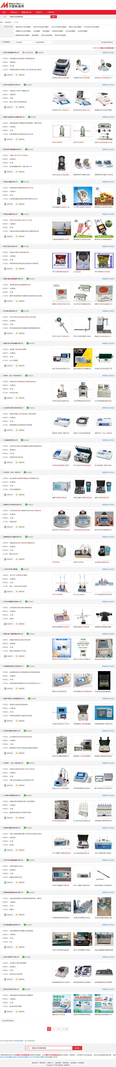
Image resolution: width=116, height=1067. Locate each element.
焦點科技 (60, 1065)
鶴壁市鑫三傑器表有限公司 (13, 634)
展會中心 (39, 12)
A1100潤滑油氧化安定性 (82, 401)
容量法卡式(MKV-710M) (61, 788)
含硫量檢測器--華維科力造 (103, 724)
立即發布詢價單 (18, 1041)
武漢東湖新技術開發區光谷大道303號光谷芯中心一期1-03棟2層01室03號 (32, 683)
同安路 (11, 845)
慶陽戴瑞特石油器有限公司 (13, 537)
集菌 (12, 801)
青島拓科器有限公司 (11, 182)
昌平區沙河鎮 (13, 392)
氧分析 (29, 737)
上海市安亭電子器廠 (11, 569)
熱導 (12, 769)
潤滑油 (14, 381)
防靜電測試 (14, 58)
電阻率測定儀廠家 (60, 35)
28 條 (11, 776)
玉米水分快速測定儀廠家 (58, 27)
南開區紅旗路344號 (15, 877)
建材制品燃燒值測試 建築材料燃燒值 (61, 917)
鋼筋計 (17, 866)
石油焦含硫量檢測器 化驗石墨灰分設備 (104, 917)
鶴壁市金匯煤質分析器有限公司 (14, 117)
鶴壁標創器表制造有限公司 (13, 892)
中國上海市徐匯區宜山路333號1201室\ (21, 780)
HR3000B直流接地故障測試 (104, 691)
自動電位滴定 (19, 769)
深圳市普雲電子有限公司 (11, 957)
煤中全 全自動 (82, 659)
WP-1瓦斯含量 (60, 271)
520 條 (12, 66)
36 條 (11, 98)
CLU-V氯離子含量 (61, 853)
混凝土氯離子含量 (82, 497)
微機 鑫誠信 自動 (104, 304)
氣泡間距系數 (23, 478)
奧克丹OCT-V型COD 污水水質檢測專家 (61, 530)
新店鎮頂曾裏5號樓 (15, 1006)
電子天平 (17, 155)
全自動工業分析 (24, 640)
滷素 (58, 1014)
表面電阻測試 (30, 58)
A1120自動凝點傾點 (103, 401)
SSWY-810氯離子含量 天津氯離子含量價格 (61, 885)
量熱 (17, 640)
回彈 (12, 866)
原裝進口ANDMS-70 (61, 78)
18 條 (11, 1002)
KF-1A (78, 594)
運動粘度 (15, 543)
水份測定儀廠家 (83, 31)
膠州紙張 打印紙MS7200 (82, 239)
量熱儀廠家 (46, 31)
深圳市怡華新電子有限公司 (12, 85)
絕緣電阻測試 (15, 672)
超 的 (78, 142)
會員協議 (73, 1062)
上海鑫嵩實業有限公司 (11, 440)
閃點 (31, 543)
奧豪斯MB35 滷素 (104, 174)
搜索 (53, 17)
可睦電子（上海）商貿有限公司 (13, 763)
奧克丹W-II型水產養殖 (104, 530)
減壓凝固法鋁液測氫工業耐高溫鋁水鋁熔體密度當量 (104, 1014)
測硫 (12, 640)
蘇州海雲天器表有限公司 (13, 149)
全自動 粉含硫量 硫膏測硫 (82, 917)
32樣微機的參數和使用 (82, 724)
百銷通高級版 (28, 52)
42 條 (11, 615)
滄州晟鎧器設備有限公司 (12, 925)
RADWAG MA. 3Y (61, 110)
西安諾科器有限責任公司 (12, 731)
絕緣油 (23, 381)
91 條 (11, 938)
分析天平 (19, 90)
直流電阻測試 (25, 672)
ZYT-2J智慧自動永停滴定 (103, 594)
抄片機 (12, 963)
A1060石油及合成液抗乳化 (61, 401)
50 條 (11, 130)
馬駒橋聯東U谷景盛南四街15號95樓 (20, 425)
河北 (10, 942)
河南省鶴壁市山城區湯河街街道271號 (21, 134)
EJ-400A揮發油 (59, 821)
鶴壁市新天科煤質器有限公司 (13, 343)
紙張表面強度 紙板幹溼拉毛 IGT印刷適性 (82, 982)
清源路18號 (13, 521)
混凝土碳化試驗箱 (38, 833)
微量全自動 (59, 691)
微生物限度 (19, 801)
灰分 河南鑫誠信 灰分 (82, 304)
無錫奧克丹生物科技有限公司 (13, 504)
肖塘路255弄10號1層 (16, 457)
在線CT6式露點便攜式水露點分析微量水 (61, 756)
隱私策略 (66, 1062)
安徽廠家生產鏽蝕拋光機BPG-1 (104, 627)
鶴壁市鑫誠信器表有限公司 (13, 278)
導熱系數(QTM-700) (82, 788)
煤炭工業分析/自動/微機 (61, 368)
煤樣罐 (12, 252)
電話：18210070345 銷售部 (18, 586)
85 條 (11, 259)
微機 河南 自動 (61, 304)
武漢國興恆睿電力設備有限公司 (13, 666)
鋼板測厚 (22, 187)
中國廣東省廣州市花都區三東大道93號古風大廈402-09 (26, 69)
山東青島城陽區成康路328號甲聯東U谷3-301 (23, 199)
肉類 (20, 220)
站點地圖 (58, 1062)
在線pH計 (13, 90)
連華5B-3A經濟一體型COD (61, 433)
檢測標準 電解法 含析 (82, 756)
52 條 (11, 162)
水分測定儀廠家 (70, 31)
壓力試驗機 (20, 930)
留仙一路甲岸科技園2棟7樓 (17, 102)
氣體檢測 (28, 607)
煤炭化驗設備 (23, 704)
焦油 (78, 562)
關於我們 (35, 1062)
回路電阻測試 (35, 672)
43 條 (11, 873)
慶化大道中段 (13, 554)
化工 (28, 220)
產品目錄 (8, 22)
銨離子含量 (102, 497)
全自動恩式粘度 (102, 562)
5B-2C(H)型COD (82, 465)
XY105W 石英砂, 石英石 (82, 207)
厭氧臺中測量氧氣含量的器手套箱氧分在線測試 (104, 756)
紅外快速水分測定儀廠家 (91, 27)
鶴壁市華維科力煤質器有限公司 (14, 698)
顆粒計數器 (20, 607)
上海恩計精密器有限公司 (12, 795)
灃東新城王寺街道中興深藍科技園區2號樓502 (23, 748)
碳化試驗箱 (13, 478)
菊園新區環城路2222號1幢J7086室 (20, 812)
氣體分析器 (14, 414)
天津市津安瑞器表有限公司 (13, 860)
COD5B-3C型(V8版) (61, 465)
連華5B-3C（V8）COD (104, 433)
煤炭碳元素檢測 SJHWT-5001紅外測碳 (104, 659)
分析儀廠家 (36, 31)
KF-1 (57, 594)
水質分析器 (23, 414)
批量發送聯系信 (107, 42)
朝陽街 (11, 909)
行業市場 (50, 12)
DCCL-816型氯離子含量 (82, 950)
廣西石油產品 (81, 627)
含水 (20, 317)
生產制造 (12, 126)
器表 (21, 58)
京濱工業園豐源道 (15, 489)
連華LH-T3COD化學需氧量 (82, 433)
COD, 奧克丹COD (82, 530)
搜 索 (77, 1048)
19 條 (11, 550)
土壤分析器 (32, 414)
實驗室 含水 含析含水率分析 (104, 336)
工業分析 (18, 349)
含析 (13, 317)
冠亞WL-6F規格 (104, 78)
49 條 (11, 712)
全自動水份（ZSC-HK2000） (61, 724)
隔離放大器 (25, 90)
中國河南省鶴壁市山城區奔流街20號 (20, 715)
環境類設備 (22, 995)
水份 (23, 543)
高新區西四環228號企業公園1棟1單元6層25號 (23, 263)
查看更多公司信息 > (108, 52)
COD (15, 510)
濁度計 (25, 575)
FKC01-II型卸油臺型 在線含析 (82, 336)
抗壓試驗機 (22, 963)
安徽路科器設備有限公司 (12, 828)
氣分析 (23, 737)
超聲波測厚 (14, 187)
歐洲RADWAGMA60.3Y (82, 110)
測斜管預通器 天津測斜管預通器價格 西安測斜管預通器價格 (104, 885)
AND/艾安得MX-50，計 (61, 174)
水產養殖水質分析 (26, 510)
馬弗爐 (24, 349)
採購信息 (14, 12)
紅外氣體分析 (15, 737)
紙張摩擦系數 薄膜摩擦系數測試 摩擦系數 (104, 982)
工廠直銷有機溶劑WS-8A (61, 239)
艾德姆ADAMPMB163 (82, 78)
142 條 (12, 453)
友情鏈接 (81, 1062)
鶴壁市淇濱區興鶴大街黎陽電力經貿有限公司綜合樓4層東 (27, 296)
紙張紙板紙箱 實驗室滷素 (61, 982)
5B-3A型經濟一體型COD (104, 465)
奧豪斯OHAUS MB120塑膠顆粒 (104, 110)
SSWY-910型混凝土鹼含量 (61, 950)
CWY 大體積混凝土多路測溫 (104, 853)
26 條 (11, 324)
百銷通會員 (5, 42)
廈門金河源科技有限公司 (11, 989)
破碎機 (12, 284)
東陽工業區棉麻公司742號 (17, 651)
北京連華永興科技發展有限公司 (13, 408)
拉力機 (17, 963)
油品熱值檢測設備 (15, 898)
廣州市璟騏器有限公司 (11, 52)
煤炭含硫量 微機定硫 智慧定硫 (82, 368)
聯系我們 (42, 1062)
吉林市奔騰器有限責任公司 (13, 601)
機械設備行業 (26, 12)
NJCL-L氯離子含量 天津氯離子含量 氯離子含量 (82, 885)
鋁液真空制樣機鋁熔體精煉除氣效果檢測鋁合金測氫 (82, 1014)
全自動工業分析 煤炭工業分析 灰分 (104, 368)
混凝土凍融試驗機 (15, 833)
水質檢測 (13, 607)
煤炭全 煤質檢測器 (61, 659)
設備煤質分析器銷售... (26, 123)
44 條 (11, 518)
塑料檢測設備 (14, 995)
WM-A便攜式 (102, 271)
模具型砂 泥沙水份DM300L (104, 207)
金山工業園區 (13, 360)
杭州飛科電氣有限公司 (11, 311)
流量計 (12, 155)
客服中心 (50, 1062)
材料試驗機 (13, 930)
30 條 (11, 841)
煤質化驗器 (14, 123)
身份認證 (39, 52)
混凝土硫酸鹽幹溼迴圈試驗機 (104, 950)
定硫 (17, 704)
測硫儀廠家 (35, 35)
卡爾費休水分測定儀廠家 (23, 31)
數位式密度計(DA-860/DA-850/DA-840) (104, 788)
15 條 (11, 582)
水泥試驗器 (29, 930)
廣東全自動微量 (60, 627)
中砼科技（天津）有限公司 (12, 472)
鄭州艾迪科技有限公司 (11, 246)
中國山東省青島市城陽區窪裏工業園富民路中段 (24, 231)
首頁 (4, 12)
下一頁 (65, 1029)
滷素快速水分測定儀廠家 (23, 27)
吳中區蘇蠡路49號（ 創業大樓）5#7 (20, 166)
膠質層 (26, 284)
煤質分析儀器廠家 (46, 35)
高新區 (11, 618)
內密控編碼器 (24, 446)
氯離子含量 (59, 497)
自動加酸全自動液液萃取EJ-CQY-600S (104, 820)
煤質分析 (18, 284)
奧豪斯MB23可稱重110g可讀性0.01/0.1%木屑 (82, 174)
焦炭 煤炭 (104, 142)
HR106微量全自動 (82, 691)
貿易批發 (12, 62)
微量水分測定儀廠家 (75, 27)
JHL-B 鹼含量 (81, 853)
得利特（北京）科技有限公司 (13, 375)
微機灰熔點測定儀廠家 (22, 35)
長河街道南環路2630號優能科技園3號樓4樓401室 (24, 328)
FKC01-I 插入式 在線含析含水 (61, 336)
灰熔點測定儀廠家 (57, 31)
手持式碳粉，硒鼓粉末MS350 (61, 207)
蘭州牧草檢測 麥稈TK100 (104, 239)
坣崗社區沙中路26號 (15, 974)
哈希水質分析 (15, 446)
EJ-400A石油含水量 (81, 821)
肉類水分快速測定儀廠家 (41, 27)
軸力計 (21, 866)
